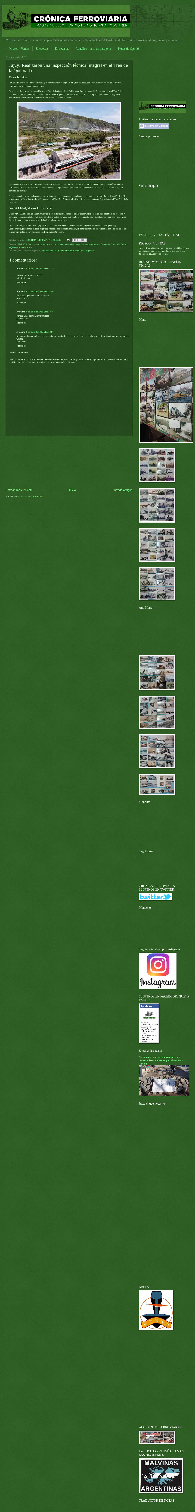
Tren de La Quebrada (110, 244)
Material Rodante (72, 244)
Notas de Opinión (129, 48)
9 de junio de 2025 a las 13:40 (40, 291)
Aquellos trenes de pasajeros (93, 48)
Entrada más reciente (19, 490)
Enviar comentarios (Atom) (31, 496)
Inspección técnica (55, 244)
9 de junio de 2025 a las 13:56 (40, 332)
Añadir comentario (19, 352)
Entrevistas (62, 48)
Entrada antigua (122, 490)
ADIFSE (21, 244)
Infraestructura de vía (36, 244)
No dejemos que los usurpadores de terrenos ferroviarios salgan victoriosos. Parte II (161, 1060)
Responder (21, 282)
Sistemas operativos (90, 244)
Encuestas (42, 48)
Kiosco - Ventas (19, 48)
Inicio (72, 490)
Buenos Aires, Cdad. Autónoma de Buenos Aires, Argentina (67, 251)
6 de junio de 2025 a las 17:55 (40, 268)
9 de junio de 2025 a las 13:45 (40, 312)
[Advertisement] (69, 462)
